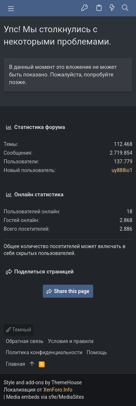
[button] (11, 8)
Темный (18, 329)
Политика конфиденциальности (44, 352)
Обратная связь (25, 341)
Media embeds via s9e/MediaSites (45, 397)
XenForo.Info (58, 390)
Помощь (97, 352)
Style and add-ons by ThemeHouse (43, 382)
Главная (15, 364)
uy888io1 (122, 170)
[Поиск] (125, 8)
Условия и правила (71, 341)
